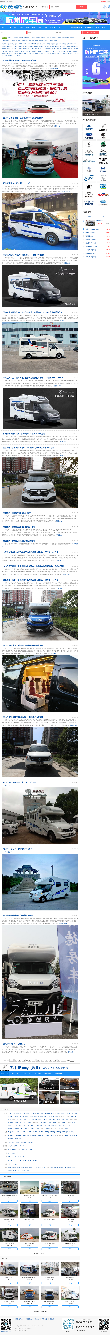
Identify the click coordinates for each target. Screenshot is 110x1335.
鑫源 (54, 1119)
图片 (15, 27)
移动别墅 (53, 1135)
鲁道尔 (54, 1122)
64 (46, 1060)
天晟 (29, 1119)
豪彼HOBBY (48, 1113)
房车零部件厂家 (6, 40)
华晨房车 (65, 48)
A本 (9, 1164)
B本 (13, 1164)
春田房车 (40, 48)
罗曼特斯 (14, 1125)
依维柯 (14, 1167)
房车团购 (51, 40)
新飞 (21, 1122)
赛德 (54, 1113)
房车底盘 (12, 40)
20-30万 (23, 1132)
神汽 (32, 1128)
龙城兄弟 (27, 1128)
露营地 (52, 27)
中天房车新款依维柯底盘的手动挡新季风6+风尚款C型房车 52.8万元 (30, 552)
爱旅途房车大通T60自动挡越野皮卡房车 (19, 527)
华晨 (66, 1128)
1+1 (11, 1160)
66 (55, 1060)
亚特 (62, 1113)
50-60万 (41, 1132)
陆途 (63, 1119)
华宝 (60, 1125)
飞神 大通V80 (70, 1219)
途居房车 (23, 51)
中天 (22, 1128)
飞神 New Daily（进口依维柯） (50, 1195)
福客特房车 (37, 53)
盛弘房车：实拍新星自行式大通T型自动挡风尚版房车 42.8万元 (28, 448)
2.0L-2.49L (11, 1142)
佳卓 (9, 1125)
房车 (9, 11)
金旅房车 (16, 53)
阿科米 (45, 1122)
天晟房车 (20, 48)
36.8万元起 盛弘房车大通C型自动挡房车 (19, 782)
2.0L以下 (30, 1142)
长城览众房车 (34, 48)
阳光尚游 (64, 1122)
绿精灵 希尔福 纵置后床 (55, 1067)
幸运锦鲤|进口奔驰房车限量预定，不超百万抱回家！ (24, 255)
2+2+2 (35, 1160)
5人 (13, 1156)
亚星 (41, 1122)
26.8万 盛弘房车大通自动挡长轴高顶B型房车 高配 (23, 646)
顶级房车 (23, 40)
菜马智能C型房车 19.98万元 (14, 1044)
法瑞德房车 (34, 51)
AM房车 (58, 51)
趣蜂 (72, 1116)
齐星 (27, 1125)
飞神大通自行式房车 (29, 1195)
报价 (30, 1073)
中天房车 (20, 44)
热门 (89, 217)
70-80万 (52, 1132)
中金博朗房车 (5, 51)
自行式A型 (33, 1135)
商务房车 (46, 1135)
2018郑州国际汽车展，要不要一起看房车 (19, 60)
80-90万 (58, 1132)
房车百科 (38, 38)
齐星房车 (65, 53)
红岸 (67, 1119)
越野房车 (18, 40)
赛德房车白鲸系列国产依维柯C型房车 (18, 915)
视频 (21, 27)
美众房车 (9, 48)
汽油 (9, 1149)
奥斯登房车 (75, 51)
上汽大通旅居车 (47, 48)
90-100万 (65, 1132)
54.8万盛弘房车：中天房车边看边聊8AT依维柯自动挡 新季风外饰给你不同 (33, 566)
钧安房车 (10, 55)
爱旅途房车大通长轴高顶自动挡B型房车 (19, 541)
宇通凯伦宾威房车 (35, 44)
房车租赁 (72, 38)
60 (30, 1060)
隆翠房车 (64, 44)
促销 (39, 27)
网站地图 (44, 1319)
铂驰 (24, 1113)
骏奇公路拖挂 (70, 1277)
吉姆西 (17, 1122)
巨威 (24, 1125)
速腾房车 (11, 51)
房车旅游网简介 (19, 1319)
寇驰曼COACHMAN (14, 1128)
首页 (3, 27)
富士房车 (54, 53)
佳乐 (66, 1113)
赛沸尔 (22, 1116)
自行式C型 (18, 1135)
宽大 (44, 1125)
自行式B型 (26, 1135)
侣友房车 (32, 53)
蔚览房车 (62, 46)
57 (19, 1060)
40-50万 (35, 1132)
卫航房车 (4, 46)
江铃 (17, 1119)
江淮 (51, 1167)
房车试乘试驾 (65, 38)
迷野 (52, 1125)
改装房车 (59, 38)
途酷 (50, 1122)
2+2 (20, 1160)
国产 (9, 1153)
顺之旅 (71, 1113)
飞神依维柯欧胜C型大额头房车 (9, 1195)
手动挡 (10, 1146)
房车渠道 (21, 38)
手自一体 (21, 1146)
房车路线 (43, 38)
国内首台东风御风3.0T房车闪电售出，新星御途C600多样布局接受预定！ (32, 312)
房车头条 (10, 38)
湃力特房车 (52, 51)
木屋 (103, 27)
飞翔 (48, 1125)
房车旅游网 (3, 1)
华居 (35, 1116)
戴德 (38, 1113)
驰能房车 (30, 46)
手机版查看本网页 (6, 1331)
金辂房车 (40, 51)
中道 (58, 1128)
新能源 (14, 1149)
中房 (68, 1125)
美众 (21, 1119)
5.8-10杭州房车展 (76, 27)
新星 (56, 1116)
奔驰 (43, 1167)
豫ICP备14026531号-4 (20, 1330)
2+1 (17, 1160)
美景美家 (39, 1125)
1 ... (11, 1060)
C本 (16, 1164)
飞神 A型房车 (70, 1195)
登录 (103, 1)
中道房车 (54, 48)
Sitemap (36, 1319)
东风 (22, 1167)
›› (58, 1060)
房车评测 (14, 11)
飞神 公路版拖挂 (9, 1243)
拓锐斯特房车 (26, 44)
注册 (108, 1)
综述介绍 (4, 1073)
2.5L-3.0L (24, 1142)
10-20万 (17, 1132)
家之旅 (58, 1119)
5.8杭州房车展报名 (90, 32)
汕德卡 (10, 1170)
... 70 (63, 1060)
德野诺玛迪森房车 (71, 44)
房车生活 (48, 38)
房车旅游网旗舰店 (43, 40)
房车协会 (56, 40)
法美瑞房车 (17, 51)
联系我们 (29, 1319)
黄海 (30, 1167)
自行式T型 (18, 1138)
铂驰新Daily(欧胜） (70, 1301)
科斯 (25, 1119)
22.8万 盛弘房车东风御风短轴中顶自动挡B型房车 (23, 717)
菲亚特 (56, 1167)
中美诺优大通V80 (9, 1301)
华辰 (64, 1125)
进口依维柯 (68, 1167)
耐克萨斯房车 (26, 48)
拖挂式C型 (68, 1135)
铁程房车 (26, 53)
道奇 (73, 1167)
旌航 (26, 1116)
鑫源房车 (76, 48)
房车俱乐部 (27, 38)
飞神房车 (14, 44)
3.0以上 (18, 1142)
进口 (13, 1153)
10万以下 (10, 1132)
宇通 (9, 1113)
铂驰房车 (9, 44)
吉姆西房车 (46, 51)
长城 (26, 1167)
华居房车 (48, 44)
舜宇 (56, 1125)
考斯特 (23, 1170)
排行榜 (105, 7)
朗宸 (27, 1113)
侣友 (25, 1122)
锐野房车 (70, 53)
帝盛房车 (52, 46)
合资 (17, 1153)
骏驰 (58, 1113)
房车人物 (54, 38)
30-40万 (29, 1132)
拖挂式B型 (75, 1135)
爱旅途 (17, 1116)
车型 (9, 27)
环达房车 (4, 53)
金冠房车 (59, 53)
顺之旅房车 (10, 53)
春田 (39, 1119)
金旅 (28, 1170)
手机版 (52, 1319)
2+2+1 (30, 1160)
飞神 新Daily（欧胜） (26, 1068)
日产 (19, 1170)
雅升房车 (28, 51)
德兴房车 (25, 46)
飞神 (13, 1113)
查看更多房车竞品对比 (40, 1311)
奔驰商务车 (89, 27)
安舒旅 (37, 1128)
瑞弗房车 (21, 53)
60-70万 (47, 1132)
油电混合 (24, 1149)
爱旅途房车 (71, 48)
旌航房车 (42, 44)
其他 (19, 1156)
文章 (27, 27)
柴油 (31, 1149)
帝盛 (9, 1119)
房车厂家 (15, 38)
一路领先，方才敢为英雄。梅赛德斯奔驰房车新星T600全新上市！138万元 (33, 378)
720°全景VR (58, 1073)
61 (34, 1060)
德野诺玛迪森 (42, 1116)
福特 (18, 1167)
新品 (109, 7)
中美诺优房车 (74, 46)
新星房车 (14, 46)
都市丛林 (33, 1113)
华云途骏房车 (16, 55)
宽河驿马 (10, 1122)
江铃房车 (68, 46)
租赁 (59, 27)
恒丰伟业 (33, 1125)
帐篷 (97, 27)
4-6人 (23, 1156)
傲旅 (20, 1125)
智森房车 (53, 44)
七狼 (75, 1113)
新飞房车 (69, 51)
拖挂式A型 (11, 1135)
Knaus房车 (4, 55)
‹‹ (15, 1060)
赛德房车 (4, 44)
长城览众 (34, 1119)
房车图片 (32, 38)
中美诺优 (47, 1128)
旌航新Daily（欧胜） (29, 1301)
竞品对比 (38, 1073)
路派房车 (59, 48)
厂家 (45, 27)
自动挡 (15, 1146)
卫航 (48, 1116)
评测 (33, 27)
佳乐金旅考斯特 (49, 1277)
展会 (65, 27)
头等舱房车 (64, 51)
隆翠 (42, 1113)
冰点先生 (10, 1116)
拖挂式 (61, 1167)
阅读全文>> (54, 68)
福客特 (30, 1122)
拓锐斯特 (18, 1113)
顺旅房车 (9, 46)
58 (24, 1060)
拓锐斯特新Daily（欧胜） (29, 1277)
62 (38, 1060)
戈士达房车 (76, 53)
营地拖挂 (40, 1135)
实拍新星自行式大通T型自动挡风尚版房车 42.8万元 (24, 434)
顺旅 (52, 1116)
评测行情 (47, 1073)
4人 (9, 1156)
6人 (16, 1156)
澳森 (73, 1122)
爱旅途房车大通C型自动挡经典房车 (17, 513)
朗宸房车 (4, 48)
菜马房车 (57, 46)
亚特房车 (46, 46)
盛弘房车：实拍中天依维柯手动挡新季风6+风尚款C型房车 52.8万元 (30, 580)
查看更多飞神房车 (39, 1253)
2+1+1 (25, 1160)
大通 (9, 1167)
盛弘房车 (20, 46)
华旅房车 (43, 53)
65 (51, 1060)
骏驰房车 (58, 44)
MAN (14, 1170)
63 (42, 1060)
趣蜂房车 (36, 46)
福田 (39, 1167)
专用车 (36, 40)
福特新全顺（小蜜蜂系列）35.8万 (16, 183)
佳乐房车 (49, 53)
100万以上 (72, 1132)
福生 (76, 1116)
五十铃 (35, 1167)
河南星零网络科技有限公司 (26, 1328)
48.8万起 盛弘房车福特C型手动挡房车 (18, 849)
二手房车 (28, 40)
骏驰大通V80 (9, 1277)
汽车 (33, 40)
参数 (12, 1073)
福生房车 (41, 46)
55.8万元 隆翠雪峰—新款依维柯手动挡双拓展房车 (23, 118)
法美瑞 (31, 1116)
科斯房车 (14, 48)
